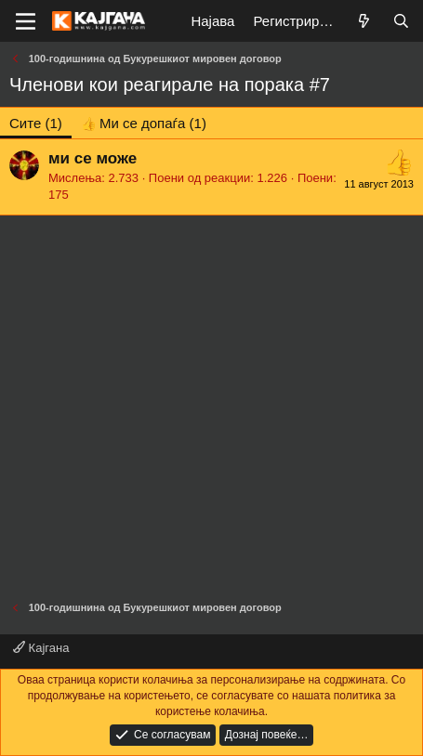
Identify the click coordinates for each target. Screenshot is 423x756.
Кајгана (41, 648)
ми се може (92, 158)
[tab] (144, 123)
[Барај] (401, 21)
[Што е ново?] (364, 21)
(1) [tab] (35, 123)
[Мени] (25, 21)
